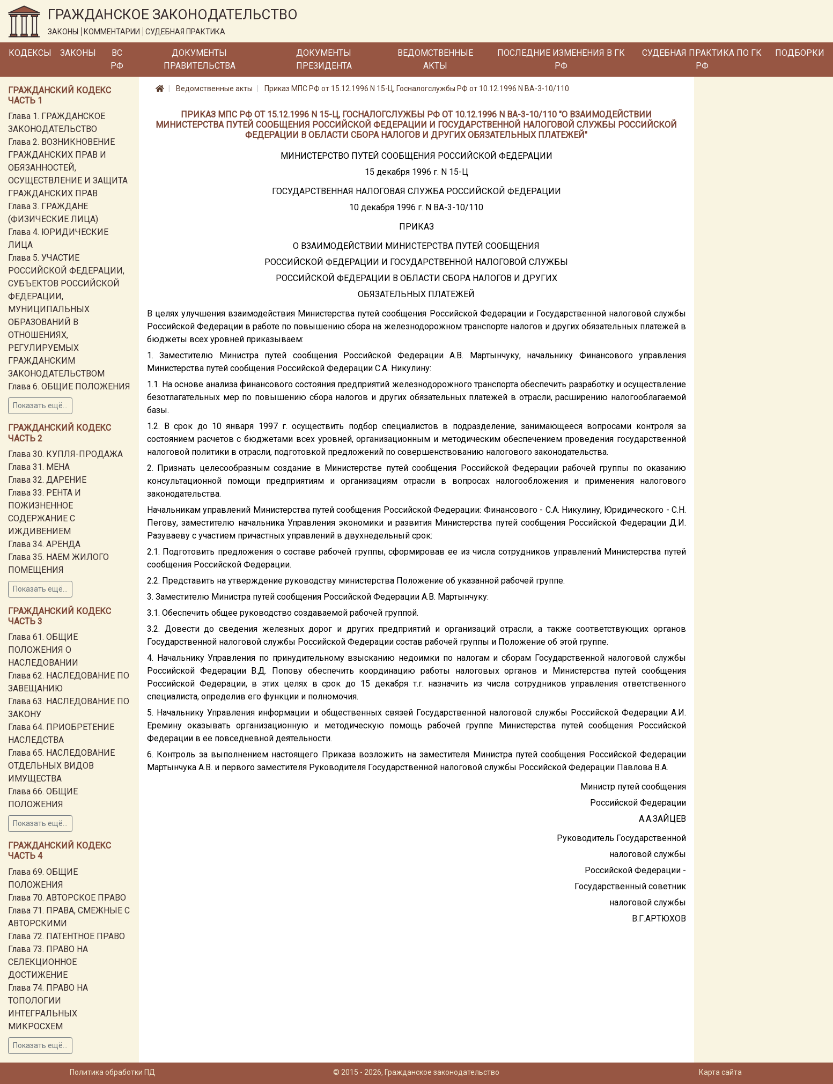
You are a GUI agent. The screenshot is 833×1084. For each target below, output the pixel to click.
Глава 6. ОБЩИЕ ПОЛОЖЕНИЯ (69, 386)
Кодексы (30, 53)
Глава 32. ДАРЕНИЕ (47, 480)
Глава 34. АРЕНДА (44, 544)
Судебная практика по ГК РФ (702, 59)
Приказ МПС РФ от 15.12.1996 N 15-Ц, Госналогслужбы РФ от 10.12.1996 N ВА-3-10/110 (416, 88)
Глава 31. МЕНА (39, 467)
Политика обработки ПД (113, 1072)
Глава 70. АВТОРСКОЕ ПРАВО (67, 898)
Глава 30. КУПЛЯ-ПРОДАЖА (65, 454)
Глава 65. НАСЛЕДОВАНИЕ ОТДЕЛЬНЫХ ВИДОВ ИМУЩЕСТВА (61, 766)
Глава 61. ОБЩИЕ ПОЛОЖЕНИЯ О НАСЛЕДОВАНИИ (43, 650)
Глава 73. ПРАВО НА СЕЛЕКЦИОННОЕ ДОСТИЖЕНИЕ (48, 962)
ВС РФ (116, 59)
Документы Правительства (199, 59)
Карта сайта (720, 1072)
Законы (78, 53)
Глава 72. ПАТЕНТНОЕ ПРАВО (66, 936)
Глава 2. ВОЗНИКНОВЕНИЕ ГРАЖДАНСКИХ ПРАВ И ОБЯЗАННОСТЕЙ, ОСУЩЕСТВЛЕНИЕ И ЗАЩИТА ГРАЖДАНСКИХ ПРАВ (68, 167)
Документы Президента (324, 59)
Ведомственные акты (435, 59)
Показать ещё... (40, 405)
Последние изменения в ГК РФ (561, 59)
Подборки (799, 53)
